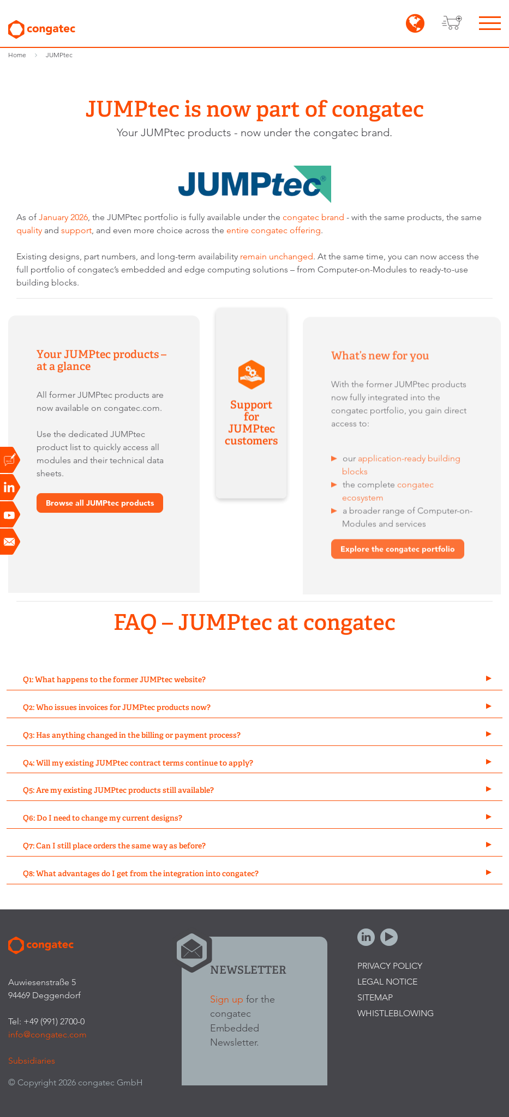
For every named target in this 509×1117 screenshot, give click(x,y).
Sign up (226, 999)
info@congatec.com (47, 1034)
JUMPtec (59, 55)
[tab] (254, 680)
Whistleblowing (395, 1013)
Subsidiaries (31, 1060)
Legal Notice (387, 981)
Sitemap (375, 997)
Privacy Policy (389, 966)
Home (17, 55)
